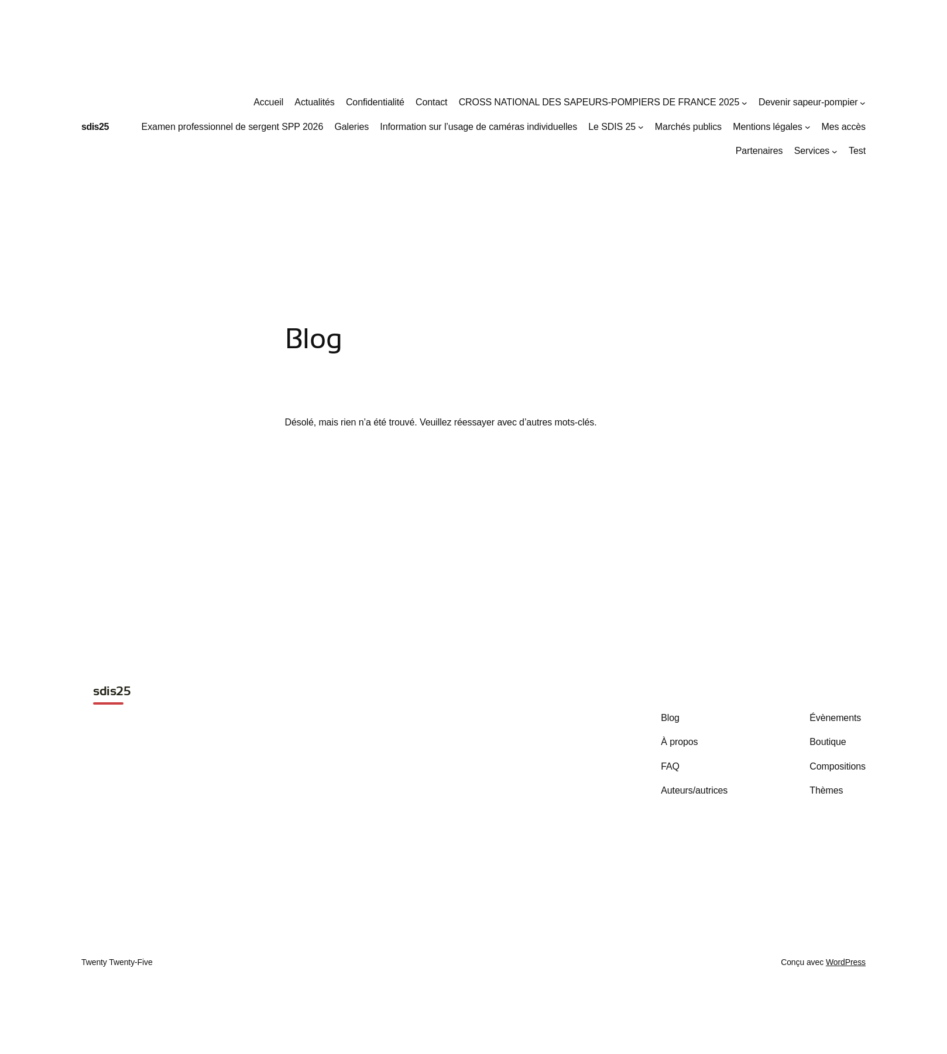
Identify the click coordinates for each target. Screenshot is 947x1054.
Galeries (351, 127)
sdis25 (95, 127)
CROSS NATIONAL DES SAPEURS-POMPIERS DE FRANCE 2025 (599, 102)
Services (812, 151)
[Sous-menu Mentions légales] (808, 127)
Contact (431, 102)
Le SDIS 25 (612, 127)
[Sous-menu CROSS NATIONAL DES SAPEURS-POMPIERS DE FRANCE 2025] (744, 102)
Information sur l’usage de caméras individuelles (478, 127)
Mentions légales (767, 127)
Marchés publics (688, 127)
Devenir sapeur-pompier (808, 102)
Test (857, 151)
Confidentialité (375, 102)
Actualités (314, 102)
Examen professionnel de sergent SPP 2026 (233, 127)
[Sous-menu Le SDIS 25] (641, 127)
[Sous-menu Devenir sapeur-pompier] (863, 102)
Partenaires (759, 151)
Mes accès (843, 127)
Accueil (268, 102)
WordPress (846, 962)
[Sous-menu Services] (835, 152)
